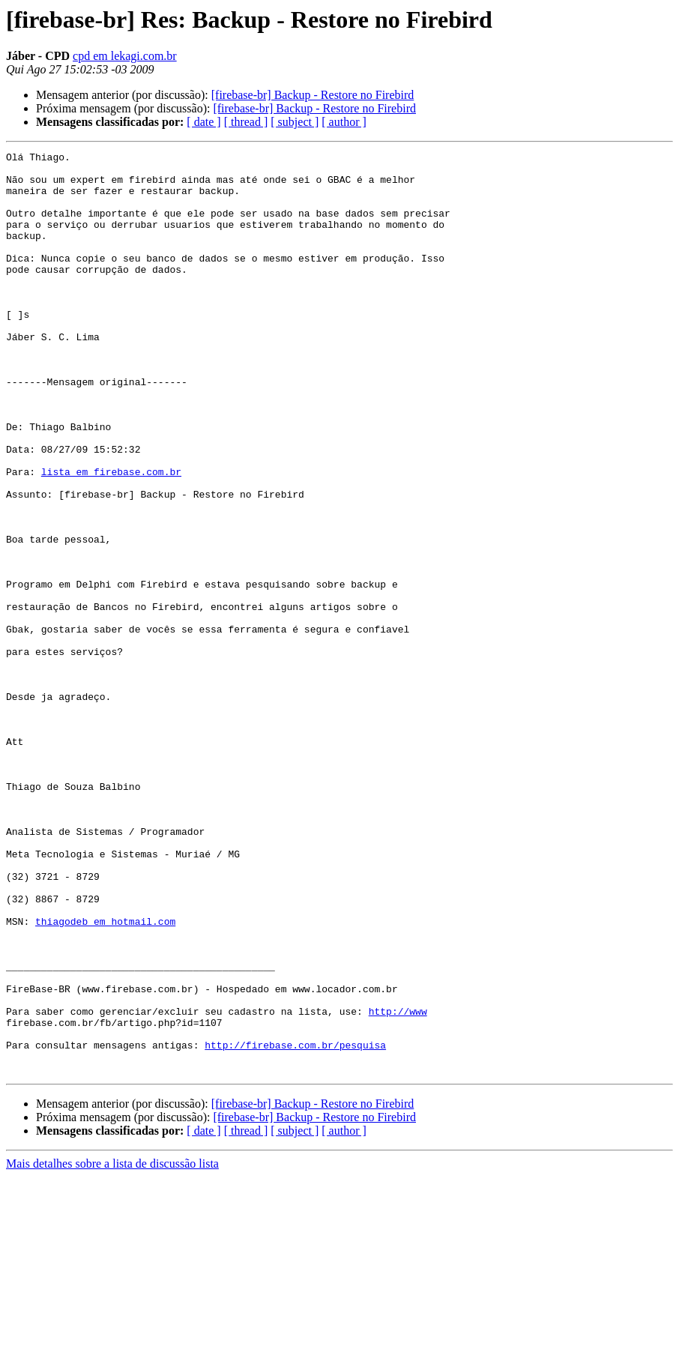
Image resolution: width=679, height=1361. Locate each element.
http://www (398, 1184)
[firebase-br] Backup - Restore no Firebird (312, 94)
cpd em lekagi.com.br (125, 55)
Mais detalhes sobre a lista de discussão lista (112, 1348)
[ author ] (344, 121)
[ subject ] (295, 121)
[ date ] (203, 121)
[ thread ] (246, 121)
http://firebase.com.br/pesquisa (295, 1224)
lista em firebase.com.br (111, 536)
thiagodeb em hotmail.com (105, 1076)
